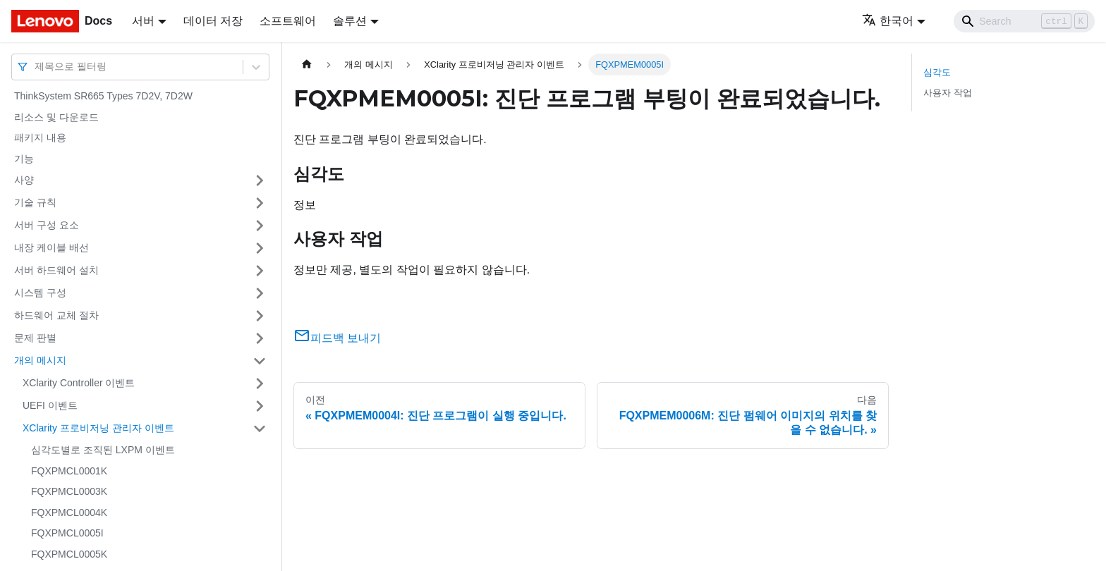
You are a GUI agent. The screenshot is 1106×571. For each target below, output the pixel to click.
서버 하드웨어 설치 (56, 270)
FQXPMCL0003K (69, 491)
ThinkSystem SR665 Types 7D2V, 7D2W (103, 96)
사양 (24, 179)
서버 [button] (143, 21)
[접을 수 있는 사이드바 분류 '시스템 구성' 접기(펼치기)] (259, 293)
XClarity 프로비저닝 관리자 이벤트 (98, 428)
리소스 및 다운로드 (56, 117)
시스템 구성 (40, 292)
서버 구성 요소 (46, 225)
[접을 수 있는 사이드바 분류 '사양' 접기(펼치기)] (259, 180)
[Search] (1024, 21)
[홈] (306, 64)
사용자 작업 (947, 92)
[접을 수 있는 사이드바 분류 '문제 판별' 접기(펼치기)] (259, 338)
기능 (24, 158)
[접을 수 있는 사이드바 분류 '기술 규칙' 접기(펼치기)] (259, 203)
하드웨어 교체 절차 (56, 315)
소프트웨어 (288, 21)
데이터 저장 (213, 21)
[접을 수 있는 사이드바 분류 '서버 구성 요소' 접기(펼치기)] (259, 225)
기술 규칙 (35, 202)
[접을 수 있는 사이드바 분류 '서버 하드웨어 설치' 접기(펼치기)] (259, 270)
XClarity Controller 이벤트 (79, 382)
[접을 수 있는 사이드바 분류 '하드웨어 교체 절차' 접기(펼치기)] (259, 316)
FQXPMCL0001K (69, 471)
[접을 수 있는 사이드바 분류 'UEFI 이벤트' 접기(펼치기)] (259, 406)
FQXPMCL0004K (69, 512)
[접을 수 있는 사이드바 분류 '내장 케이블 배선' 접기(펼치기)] (259, 248)
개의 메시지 (40, 360)
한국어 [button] (887, 21)
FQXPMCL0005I (67, 533)
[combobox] (36, 67)
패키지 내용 (40, 137)
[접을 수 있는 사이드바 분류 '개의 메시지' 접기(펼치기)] (259, 361)
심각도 (937, 72)
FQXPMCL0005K (69, 554)
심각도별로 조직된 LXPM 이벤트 (103, 449)
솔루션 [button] (350, 21)
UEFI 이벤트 (50, 405)
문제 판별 (35, 337)
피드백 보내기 (337, 338)
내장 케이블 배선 (51, 247)
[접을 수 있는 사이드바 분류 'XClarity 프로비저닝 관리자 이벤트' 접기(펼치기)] (259, 428)
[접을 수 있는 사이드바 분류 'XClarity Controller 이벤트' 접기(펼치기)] (259, 383)
